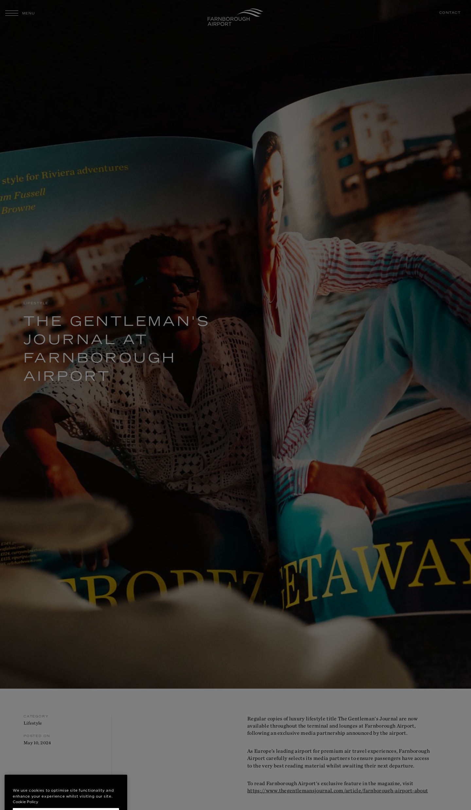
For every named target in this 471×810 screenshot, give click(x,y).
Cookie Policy (25, 806)
